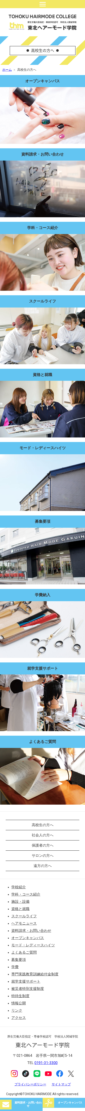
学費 (15, 967)
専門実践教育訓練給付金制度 (34, 974)
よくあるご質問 (24, 952)
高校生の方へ (42, 825)
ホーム (7, 69)
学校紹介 (18, 887)
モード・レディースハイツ (33, 945)
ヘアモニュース (24, 923)
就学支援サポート (25, 981)
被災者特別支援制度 (27, 988)
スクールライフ (24, 916)
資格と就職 (20, 909)
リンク (16, 1010)
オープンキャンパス (70, 1102)
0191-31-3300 (46, 1063)
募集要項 (18, 959)
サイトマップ (61, 1084)
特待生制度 (20, 996)
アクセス (18, 1018)
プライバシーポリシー (30, 1084)
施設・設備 (20, 901)
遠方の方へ (43, 866)
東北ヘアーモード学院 (43, 22)
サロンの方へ (42, 855)
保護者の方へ (42, 845)
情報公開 (18, 1003)
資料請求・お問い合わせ (28, 1104)
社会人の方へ (42, 835)
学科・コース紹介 (25, 894)
